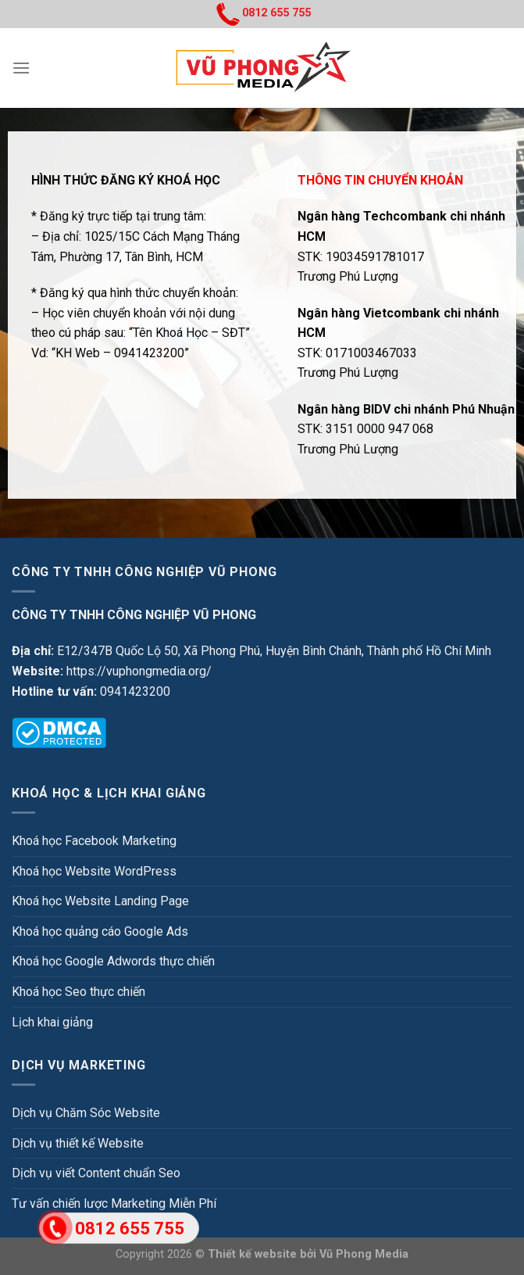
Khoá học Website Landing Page (100, 901)
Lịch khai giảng (52, 1022)
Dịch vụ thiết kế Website (78, 1143)
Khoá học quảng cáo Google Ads (100, 931)
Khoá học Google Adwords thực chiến (113, 961)
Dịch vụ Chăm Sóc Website (86, 1112)
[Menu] (21, 67)
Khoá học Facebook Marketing (94, 840)
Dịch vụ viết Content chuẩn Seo (96, 1173)
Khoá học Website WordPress (94, 871)
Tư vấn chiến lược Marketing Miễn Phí (114, 1203)
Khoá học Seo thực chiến (78, 991)
